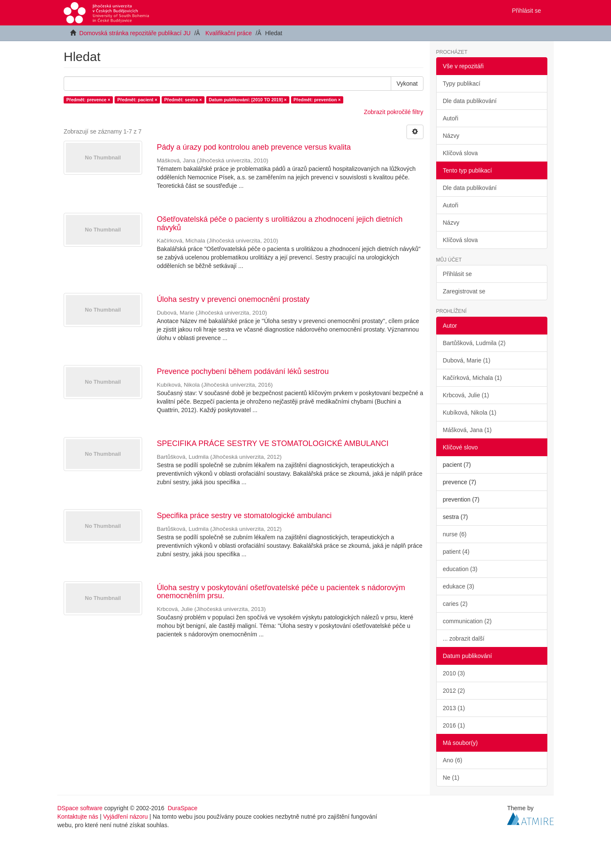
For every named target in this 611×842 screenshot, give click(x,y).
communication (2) (467, 621)
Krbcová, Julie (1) (466, 395)
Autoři (451, 118)
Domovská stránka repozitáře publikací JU (135, 33)
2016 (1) (454, 725)
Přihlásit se (457, 273)
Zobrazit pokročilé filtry (393, 112)
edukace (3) (458, 586)
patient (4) (456, 551)
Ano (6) (452, 760)
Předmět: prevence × (88, 99)
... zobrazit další (464, 638)
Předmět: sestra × (183, 99)
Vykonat (407, 83)
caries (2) (455, 603)
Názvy (451, 135)
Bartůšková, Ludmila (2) (474, 343)
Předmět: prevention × (317, 99)
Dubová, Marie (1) (466, 360)
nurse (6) (455, 534)
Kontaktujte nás (77, 816)
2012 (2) (454, 690)
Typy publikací (462, 83)
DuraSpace (182, 808)
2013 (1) (454, 708)
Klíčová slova (460, 153)
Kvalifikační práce (228, 33)
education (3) (460, 569)
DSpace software (80, 808)
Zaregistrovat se (464, 291)
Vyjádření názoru (125, 816)
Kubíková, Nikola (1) (469, 412)
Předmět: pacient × (137, 99)
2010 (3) (454, 673)
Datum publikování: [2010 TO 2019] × (247, 99)
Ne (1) (451, 777)
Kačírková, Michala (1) (472, 377)
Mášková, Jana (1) (467, 430)
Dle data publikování (470, 101)
